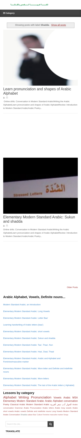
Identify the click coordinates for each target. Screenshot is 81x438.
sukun (30, 415)
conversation (71, 401)
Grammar (19, 408)
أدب (63, 404)
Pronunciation (41, 397)
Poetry (6, 404)
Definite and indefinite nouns (39, 411)
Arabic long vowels (63, 408)
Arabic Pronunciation (32, 408)
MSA (75, 397)
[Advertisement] (27, 137)
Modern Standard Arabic (37, 404)
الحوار (69, 404)
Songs (66, 415)
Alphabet (9, 397)
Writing (24, 397)
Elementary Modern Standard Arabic (23, 401)
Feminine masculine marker (53, 415)
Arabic (66, 397)
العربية (53, 404)
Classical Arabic (17, 404)
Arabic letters (48, 408)
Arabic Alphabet (54, 401)
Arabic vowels (20, 411)
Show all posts (58, 25)
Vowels (57, 397)
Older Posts (72, 287)
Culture (39, 415)
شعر (59, 404)
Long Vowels (57, 411)
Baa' (34, 415)
